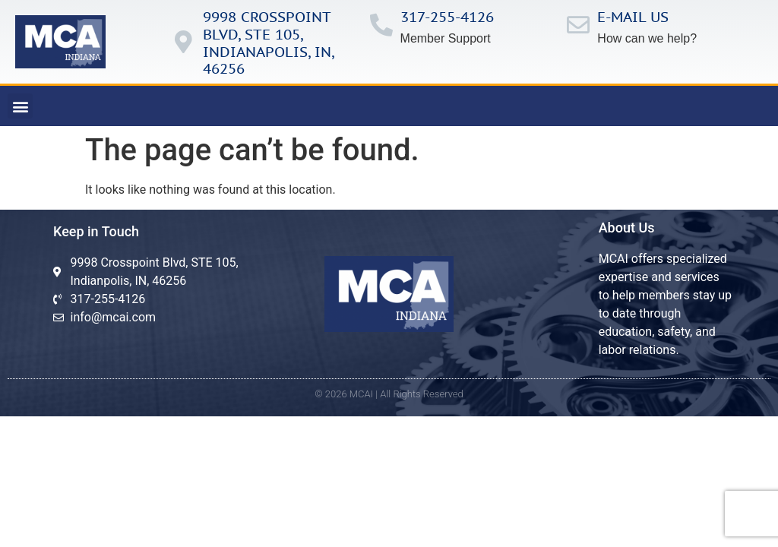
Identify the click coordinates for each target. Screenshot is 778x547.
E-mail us (633, 17)
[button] (20, 106)
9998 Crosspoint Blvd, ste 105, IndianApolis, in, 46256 (268, 42)
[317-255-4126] (381, 25)
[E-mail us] (578, 25)
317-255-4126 (447, 17)
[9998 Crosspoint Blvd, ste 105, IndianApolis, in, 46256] (183, 41)
